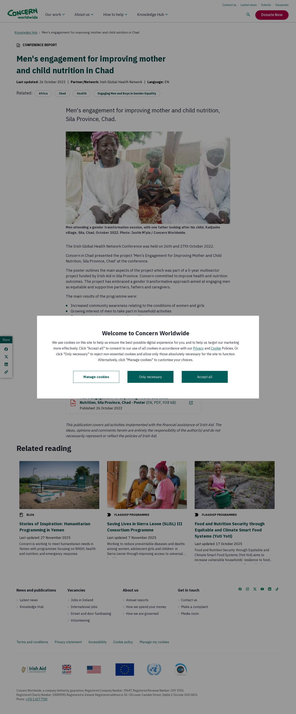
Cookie (216, 348)
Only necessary (150, 377)
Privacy (198, 348)
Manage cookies (96, 377)
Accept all (204, 377)
